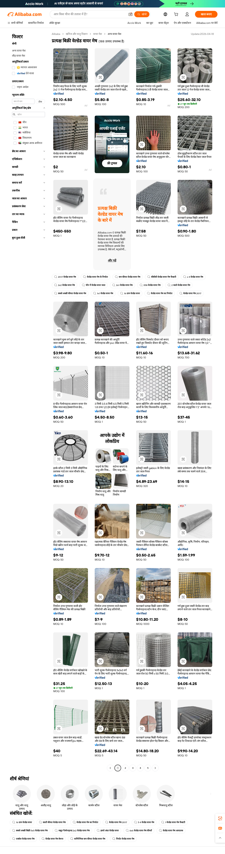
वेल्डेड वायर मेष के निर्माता (95, 276)
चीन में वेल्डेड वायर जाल (93, 285)
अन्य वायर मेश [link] (114, 33)
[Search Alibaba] (89, 14)
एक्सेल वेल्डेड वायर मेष (23, 838)
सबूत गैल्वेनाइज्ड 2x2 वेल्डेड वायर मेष (72, 830)
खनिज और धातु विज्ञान (77, 33)
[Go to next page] (155, 768)
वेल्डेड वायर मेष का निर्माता (159, 293)
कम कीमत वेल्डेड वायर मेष (127, 276)
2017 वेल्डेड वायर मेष (65, 276)
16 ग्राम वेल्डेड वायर (130, 293)
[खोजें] (141, 14)
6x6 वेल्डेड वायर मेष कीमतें (139, 830)
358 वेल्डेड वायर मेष (150, 285)
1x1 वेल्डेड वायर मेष (103, 293)
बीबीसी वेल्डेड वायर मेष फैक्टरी (161, 276)
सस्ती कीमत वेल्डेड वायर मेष (52, 822)
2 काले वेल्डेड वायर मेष (179, 285)
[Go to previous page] (110, 768)
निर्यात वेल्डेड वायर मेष (123, 838)
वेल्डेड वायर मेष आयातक (171, 830)
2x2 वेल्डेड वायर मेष (64, 285)
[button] (130, 14)
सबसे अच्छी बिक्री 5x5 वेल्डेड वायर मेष (30, 830)
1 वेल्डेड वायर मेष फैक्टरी (173, 822)
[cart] (177, 14)
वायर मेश (97, 33)
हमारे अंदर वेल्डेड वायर (108, 830)
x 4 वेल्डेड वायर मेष (193, 276)
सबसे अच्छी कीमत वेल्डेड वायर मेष (70, 293)
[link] (220, 818)
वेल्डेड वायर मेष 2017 (190, 293)
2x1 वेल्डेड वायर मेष (122, 285)
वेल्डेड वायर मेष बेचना (52, 838)
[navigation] (28, 401)
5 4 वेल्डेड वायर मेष (144, 822)
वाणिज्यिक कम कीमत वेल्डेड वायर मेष (87, 838)
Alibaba (56, 33)
